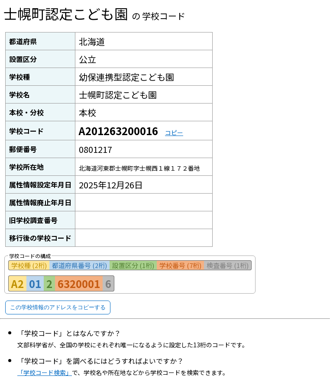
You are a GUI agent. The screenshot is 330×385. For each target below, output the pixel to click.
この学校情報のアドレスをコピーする (58, 307)
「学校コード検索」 (44, 372)
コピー (174, 132)
